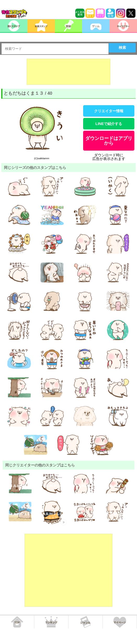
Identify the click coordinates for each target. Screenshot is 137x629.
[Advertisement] (68, 72)
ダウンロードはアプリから (108, 141)
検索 (122, 47)
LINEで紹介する (108, 124)
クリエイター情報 (108, 111)
